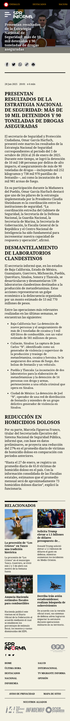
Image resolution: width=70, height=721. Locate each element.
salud (42, 663)
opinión (43, 678)
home (8, 663)
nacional (11, 678)
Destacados (47, 4)
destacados (12, 673)
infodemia (11, 683)
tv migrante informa (51, 673)
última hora (13, 668)
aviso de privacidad (22, 693)
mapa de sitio (52, 693)
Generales (21, 4)
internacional (47, 668)
